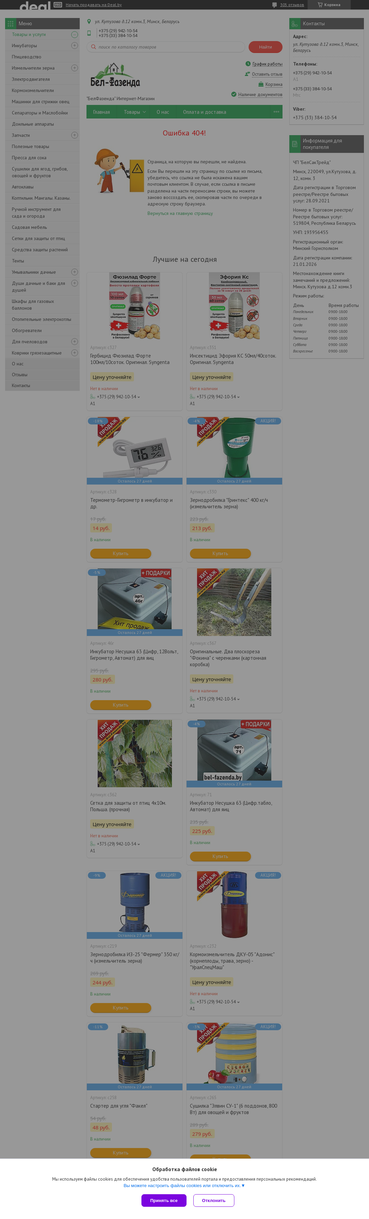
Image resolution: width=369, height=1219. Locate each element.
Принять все (164, 1200)
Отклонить (214, 1200)
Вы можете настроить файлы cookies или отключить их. (182, 1185)
